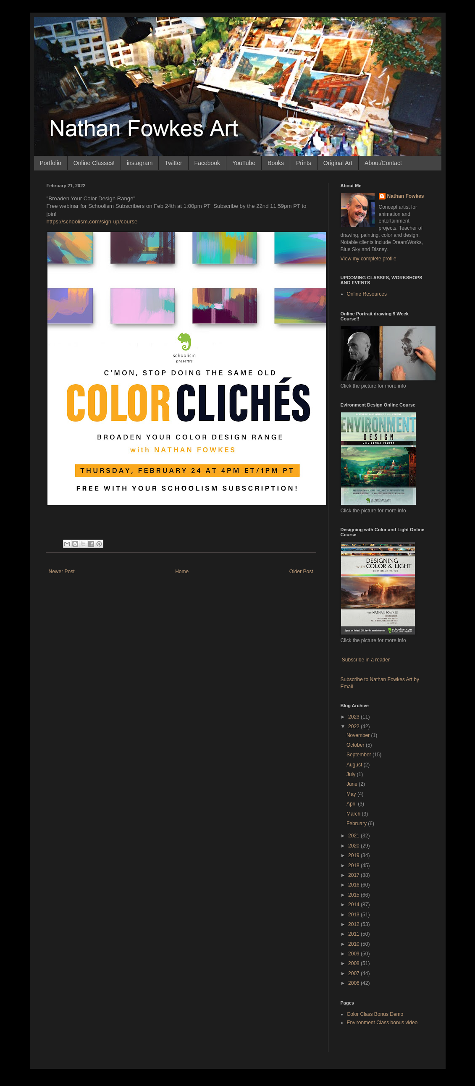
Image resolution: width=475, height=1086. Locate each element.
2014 (354, 905)
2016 (354, 885)
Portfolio (50, 163)
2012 (354, 924)
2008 (354, 963)
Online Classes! (94, 163)
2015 (354, 895)
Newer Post (62, 571)
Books (276, 163)
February (357, 823)
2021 (354, 836)
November (358, 735)
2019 (354, 855)
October (356, 745)
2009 (354, 954)
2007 (354, 973)
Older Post (301, 571)
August (355, 765)
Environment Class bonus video (382, 1023)
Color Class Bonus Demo (375, 1014)
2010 (354, 944)
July (351, 774)
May (351, 794)
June (352, 784)
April (352, 804)
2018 (354, 865)
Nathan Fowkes (405, 196)
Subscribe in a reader (366, 660)
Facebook (207, 163)
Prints (303, 163)
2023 (354, 717)
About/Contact (383, 163)
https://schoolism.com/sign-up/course (93, 221)
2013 (354, 915)
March (354, 814)
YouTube (243, 163)
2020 (354, 846)
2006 (354, 983)
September (359, 755)
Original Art (337, 163)
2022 (354, 726)
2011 (354, 934)
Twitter (173, 163)
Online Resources (367, 294)
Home (182, 571)
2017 (354, 875)
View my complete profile (368, 259)
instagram (139, 163)
